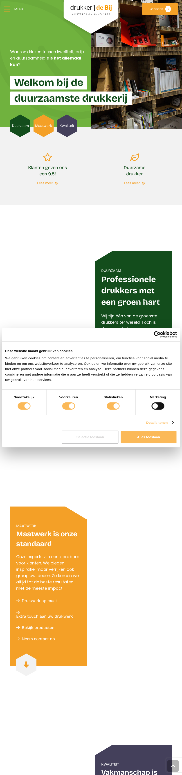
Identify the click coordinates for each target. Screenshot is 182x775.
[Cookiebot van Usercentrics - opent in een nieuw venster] (157, 334)
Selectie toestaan (90, 437)
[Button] (26, 664)
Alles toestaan (148, 437)
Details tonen (157, 422)
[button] (14, 9)
